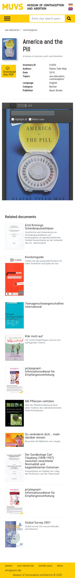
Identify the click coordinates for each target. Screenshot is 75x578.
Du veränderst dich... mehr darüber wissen (42, 436)
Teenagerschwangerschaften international (44, 305)
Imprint (9, 565)
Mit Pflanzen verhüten (39, 401)
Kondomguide (34, 257)
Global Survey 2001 (38, 522)
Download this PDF (9, 71)
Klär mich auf (34, 336)
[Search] (47, 18)
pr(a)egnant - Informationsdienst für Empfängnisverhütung (40, 371)
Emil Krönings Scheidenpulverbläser (39, 227)
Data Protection (25, 565)
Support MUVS (45, 565)
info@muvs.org (13, 570)
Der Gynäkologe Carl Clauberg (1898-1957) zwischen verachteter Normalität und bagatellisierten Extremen (42, 461)
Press (60, 565)
